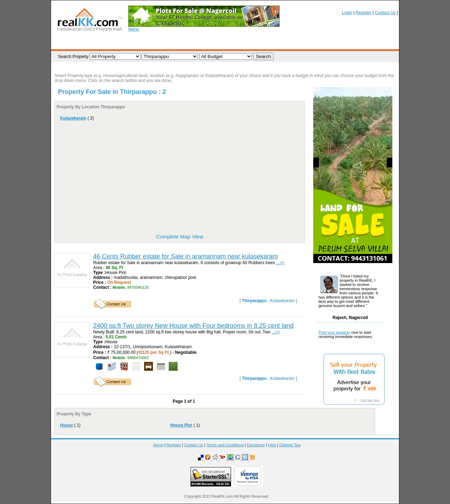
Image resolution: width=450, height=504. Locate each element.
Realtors (273, 43)
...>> (280, 262)
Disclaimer (256, 445)
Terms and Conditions (225, 445)
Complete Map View (179, 237)
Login (347, 12)
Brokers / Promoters (312, 43)
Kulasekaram (73, 118)
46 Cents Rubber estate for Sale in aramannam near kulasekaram (185, 256)
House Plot (181, 425)
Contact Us (385, 12)
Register (364, 12)
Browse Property (77, 43)
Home (158, 445)
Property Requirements (174, 43)
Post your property (334, 332)
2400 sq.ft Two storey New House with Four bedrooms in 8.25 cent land (193, 325)
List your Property (122, 43)
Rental (350, 43)
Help (272, 445)
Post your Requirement (231, 43)
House (66, 425)
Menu (133, 29)
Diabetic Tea (289, 445)
